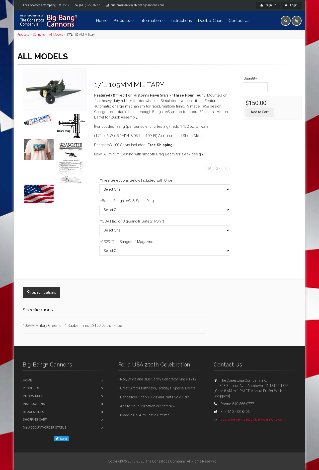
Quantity (250, 78)
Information (150, 20)
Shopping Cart (35, 419)
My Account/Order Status (45, 427)
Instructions (181, 20)
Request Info (33, 412)
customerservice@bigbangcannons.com (253, 419)
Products (121, 20)
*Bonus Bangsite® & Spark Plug (127, 201)
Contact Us (239, 20)
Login (291, 5)
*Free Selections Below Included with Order (137, 180)
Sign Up (268, 5)
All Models (55, 34)
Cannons (39, 34)
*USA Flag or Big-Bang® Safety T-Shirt (132, 221)
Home (101, 20)
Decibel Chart (210, 20)
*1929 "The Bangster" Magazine (126, 241)
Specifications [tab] (41, 292)
